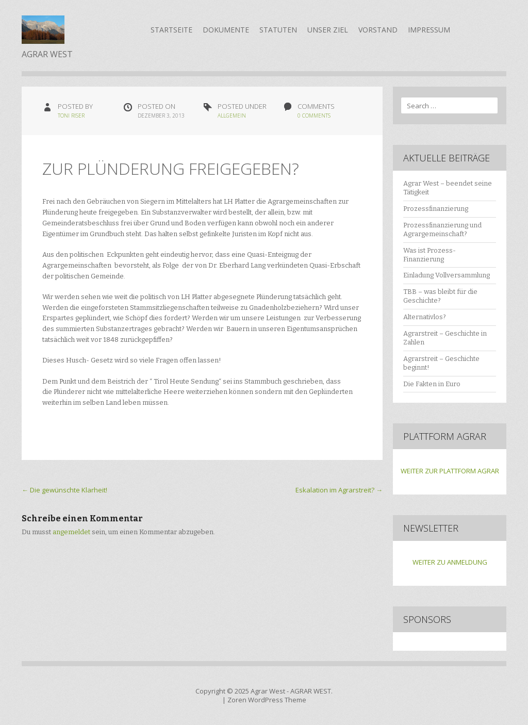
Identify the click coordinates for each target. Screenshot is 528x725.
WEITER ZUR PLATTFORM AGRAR (450, 470)
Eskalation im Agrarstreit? (339, 490)
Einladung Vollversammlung (446, 275)
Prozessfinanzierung (435, 208)
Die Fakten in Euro (431, 384)
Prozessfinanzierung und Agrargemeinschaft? (442, 229)
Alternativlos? (424, 317)
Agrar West (268, 691)
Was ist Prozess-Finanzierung (429, 254)
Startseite (171, 30)
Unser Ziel (327, 30)
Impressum (429, 30)
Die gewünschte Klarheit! (64, 490)
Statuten (278, 30)
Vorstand (378, 30)
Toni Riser (71, 115)
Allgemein (232, 115)
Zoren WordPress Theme (266, 699)
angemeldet (71, 532)
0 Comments (314, 115)
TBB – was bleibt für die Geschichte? (440, 296)
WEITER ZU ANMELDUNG (449, 562)
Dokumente (226, 30)
